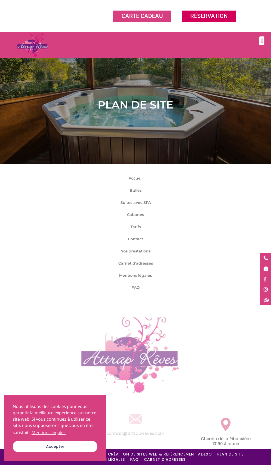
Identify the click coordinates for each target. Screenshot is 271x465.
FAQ (136, 287)
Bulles (136, 190)
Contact (135, 239)
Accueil (136, 178)
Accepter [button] (55, 446)
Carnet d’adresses (135, 263)
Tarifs (135, 226)
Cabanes (135, 214)
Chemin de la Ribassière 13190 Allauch (226, 441)
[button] (261, 40)
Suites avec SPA (135, 202)
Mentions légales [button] (48, 432)
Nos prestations (135, 251)
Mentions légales (135, 275)
